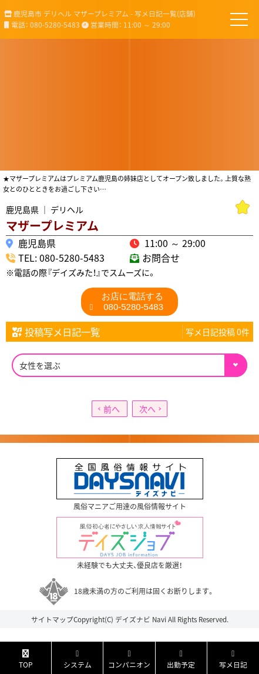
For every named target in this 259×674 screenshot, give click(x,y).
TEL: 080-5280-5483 (61, 258)
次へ (147, 409)
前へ (111, 409)
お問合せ (161, 258)
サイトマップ (52, 619)
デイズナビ (132, 619)
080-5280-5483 (132, 301)
